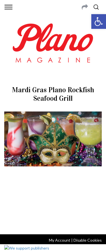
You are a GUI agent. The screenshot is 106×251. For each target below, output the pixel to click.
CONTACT (28, 193)
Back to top (53, 222)
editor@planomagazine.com (53, 207)
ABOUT (11, 193)
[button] (98, 21)
